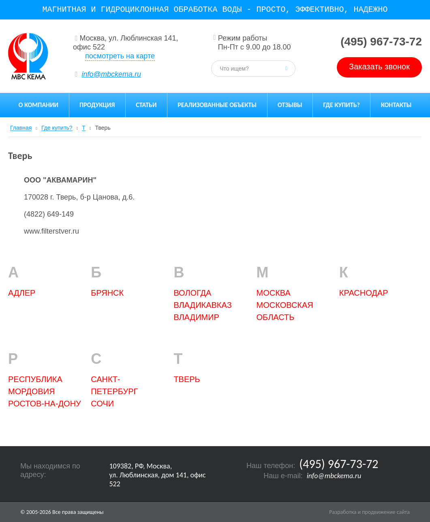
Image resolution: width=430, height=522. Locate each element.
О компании (38, 105)
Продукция (97, 105)
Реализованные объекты (217, 105)
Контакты (396, 105)
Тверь (186, 379)
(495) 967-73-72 (381, 41)
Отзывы (290, 105)
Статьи (146, 105)
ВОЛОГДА (192, 292)
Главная (21, 128)
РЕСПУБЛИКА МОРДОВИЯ (35, 385)
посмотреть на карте (120, 56)
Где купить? (341, 105)
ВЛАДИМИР (196, 317)
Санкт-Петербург (114, 385)
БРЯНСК (107, 292)
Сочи (102, 403)
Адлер (21, 292)
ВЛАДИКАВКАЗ (202, 305)
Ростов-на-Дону (44, 403)
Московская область (285, 311)
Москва (274, 292)
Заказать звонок (379, 66)
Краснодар (363, 292)
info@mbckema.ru (111, 74)
